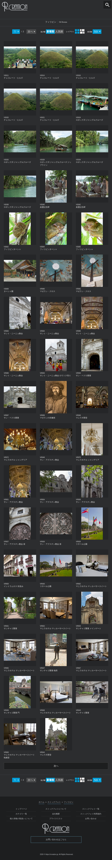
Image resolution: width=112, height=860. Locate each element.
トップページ (21, 809)
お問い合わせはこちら (56, 840)
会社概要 (56, 814)
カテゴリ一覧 (21, 814)
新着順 (50, 31)
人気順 (59, 31)
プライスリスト (56, 819)
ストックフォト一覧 (90, 809)
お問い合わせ (90, 819)
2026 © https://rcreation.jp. (49, 855)
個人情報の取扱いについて (21, 819)
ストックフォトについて (55, 809)
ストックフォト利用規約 (90, 814)
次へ (30, 31)
